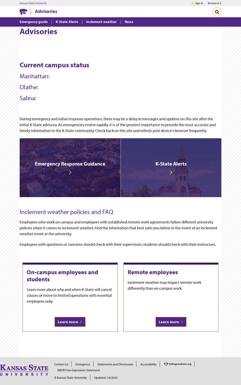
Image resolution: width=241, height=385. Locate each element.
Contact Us (61, 364)
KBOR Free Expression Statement (78, 370)
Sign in (199, 3)
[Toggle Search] (216, 11)
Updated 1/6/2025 (106, 378)
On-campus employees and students (62, 275)
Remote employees (153, 272)
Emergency (82, 364)
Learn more (70, 321)
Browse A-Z (214, 3)
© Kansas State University (70, 378)
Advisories (46, 11)
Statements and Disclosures (115, 364)
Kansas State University (33, 3)
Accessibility (148, 364)
